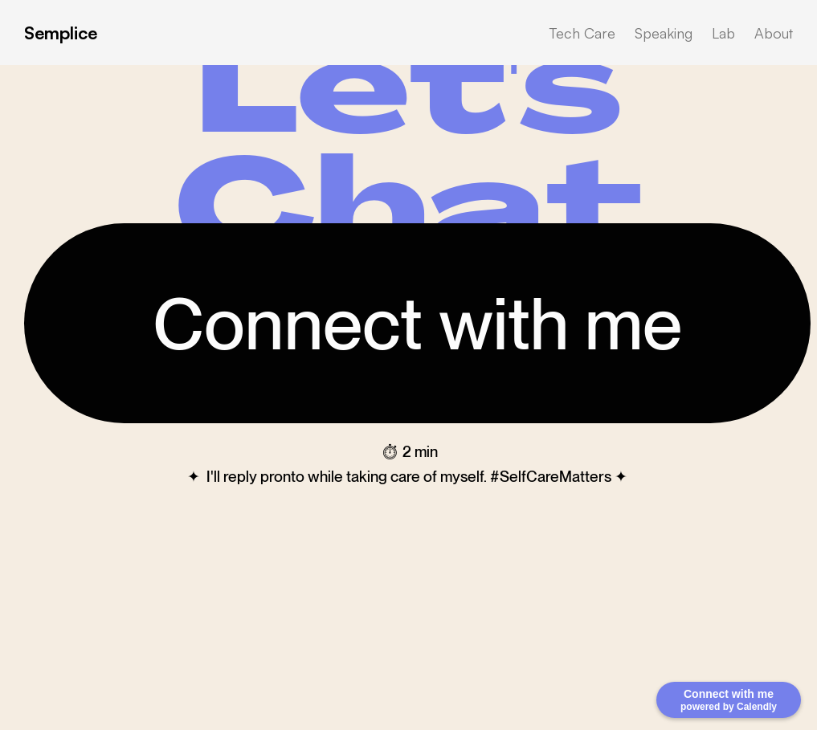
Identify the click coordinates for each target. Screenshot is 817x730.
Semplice (60, 32)
